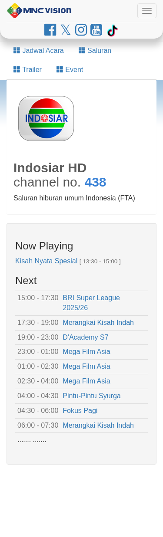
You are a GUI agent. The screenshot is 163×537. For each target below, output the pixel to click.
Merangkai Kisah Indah (98, 322)
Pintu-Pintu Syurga (91, 395)
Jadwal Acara (38, 50)
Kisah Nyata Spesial (46, 261)
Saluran (95, 50)
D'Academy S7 (85, 337)
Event (70, 69)
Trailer (27, 69)
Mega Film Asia (86, 351)
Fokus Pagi (80, 410)
